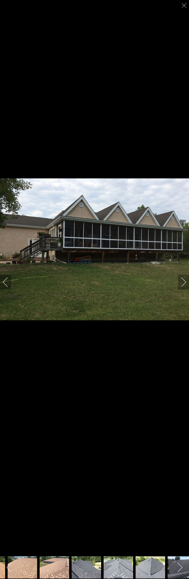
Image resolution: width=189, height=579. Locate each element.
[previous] (8, 282)
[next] (180, 282)
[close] (184, 5)
